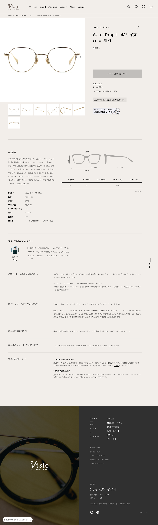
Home (10, 15)
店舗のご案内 (113, 427)
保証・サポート (113, 431)
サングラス (93, 428)
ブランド (17, 15)
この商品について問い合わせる (105, 91)
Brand (43, 6)
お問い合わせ (95, 447)
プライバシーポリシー (97, 455)
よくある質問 (98, 87)
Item (35, 6)
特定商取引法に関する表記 (99, 459)
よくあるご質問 (95, 451)
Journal (81, 6)
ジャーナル (111, 438)
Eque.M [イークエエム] (28, 15)
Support (63, 6)
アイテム (93, 418)
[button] (78, 57)
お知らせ (111, 434)
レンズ (92, 432)
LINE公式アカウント (97, 463)
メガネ (92, 424)
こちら (116, 365)
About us (52, 6)
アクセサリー (94, 436)
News (72, 6)
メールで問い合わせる (117, 73)
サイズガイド (97, 83)
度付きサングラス (114, 423)
